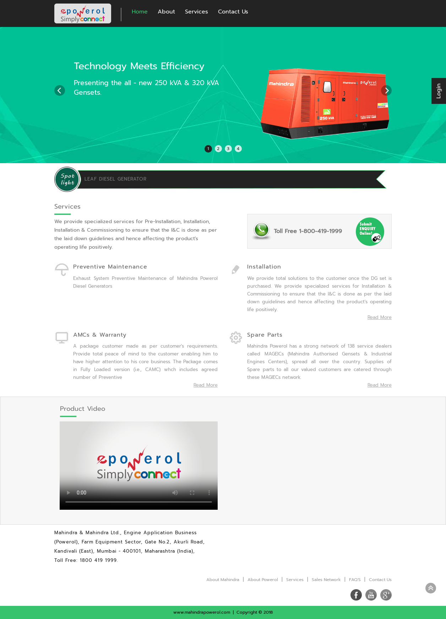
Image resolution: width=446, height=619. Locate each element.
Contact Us (233, 11)
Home (140, 11)
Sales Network (326, 579)
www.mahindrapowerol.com (201, 612)
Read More (206, 385)
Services (196, 11)
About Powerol (263, 579)
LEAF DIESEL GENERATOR (116, 179)
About (166, 11)
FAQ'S (355, 579)
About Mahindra (222, 579)
